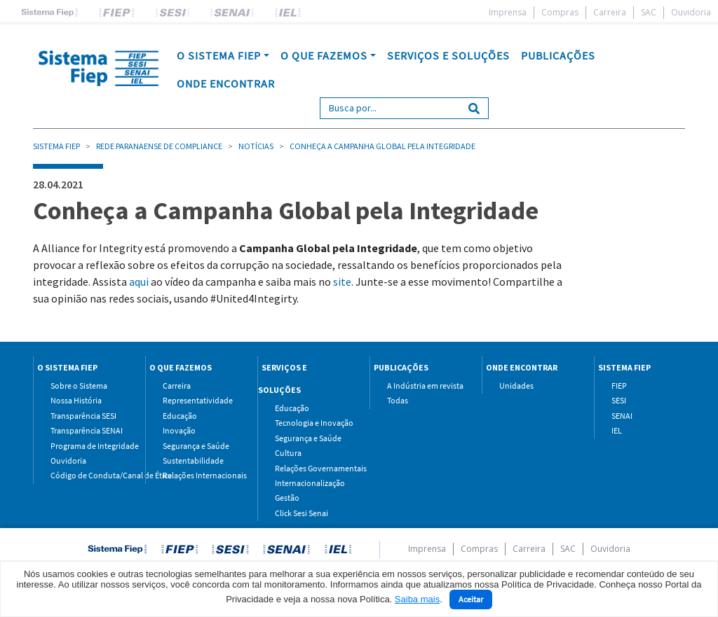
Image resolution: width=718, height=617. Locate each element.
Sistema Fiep (56, 146)
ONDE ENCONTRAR (226, 83)
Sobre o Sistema (78, 385)
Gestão (287, 497)
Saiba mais (417, 599)
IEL (616, 430)
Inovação (179, 430)
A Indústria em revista (424, 385)
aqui (139, 282)
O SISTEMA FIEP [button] (219, 55)
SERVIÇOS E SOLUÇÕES (448, 55)
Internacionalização (310, 483)
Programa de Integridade (87, 446)
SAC (648, 12)
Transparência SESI (83, 415)
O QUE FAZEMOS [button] (323, 55)
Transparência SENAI (86, 430)
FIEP (619, 385)
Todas (397, 400)
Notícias (255, 146)
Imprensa (508, 12)
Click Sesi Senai (301, 513)
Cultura (288, 453)
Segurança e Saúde (196, 446)
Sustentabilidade (193, 460)
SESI (618, 400)
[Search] (390, 108)
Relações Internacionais (199, 475)
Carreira (609, 12)
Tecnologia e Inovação (311, 422)
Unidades (516, 385)
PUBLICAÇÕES (558, 55)
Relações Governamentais (311, 468)
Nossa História (76, 400)
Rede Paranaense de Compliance (159, 146)
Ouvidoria (691, 12)
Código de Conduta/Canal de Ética (87, 475)
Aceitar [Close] (471, 599)
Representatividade (198, 400)
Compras (559, 12)
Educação (180, 415)
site (342, 282)
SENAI (621, 415)
